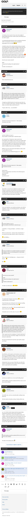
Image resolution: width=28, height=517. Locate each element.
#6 (25, 156)
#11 (25, 266)
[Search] (25, 5)
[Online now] (5, 204)
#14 (25, 345)
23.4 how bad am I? (9, 451)
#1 (25, 26)
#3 (25, 84)
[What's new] (22, 5)
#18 (25, 426)
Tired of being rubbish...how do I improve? (13, 462)
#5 (25, 126)
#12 (25, 290)
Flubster (6, 452)
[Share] (23, 27)
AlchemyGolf (5, 21)
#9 (25, 214)
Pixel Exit (8, 515)
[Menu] (3, 5)
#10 (25, 241)
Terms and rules (5, 497)
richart (6, 471)
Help (3, 502)
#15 (25, 369)
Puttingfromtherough (8, 458)
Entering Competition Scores (10, 457)
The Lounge (10, 452)
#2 (25, 71)
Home (3, 504)
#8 (25, 198)
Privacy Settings (5, 509)
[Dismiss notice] (25, 10)
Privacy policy (5, 499)
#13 (25, 316)
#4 (25, 112)
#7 (25, 180)
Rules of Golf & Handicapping (18, 458)
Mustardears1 (7, 478)
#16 (25, 386)
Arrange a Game (11, 471)
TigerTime (6, 464)
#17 (25, 403)
